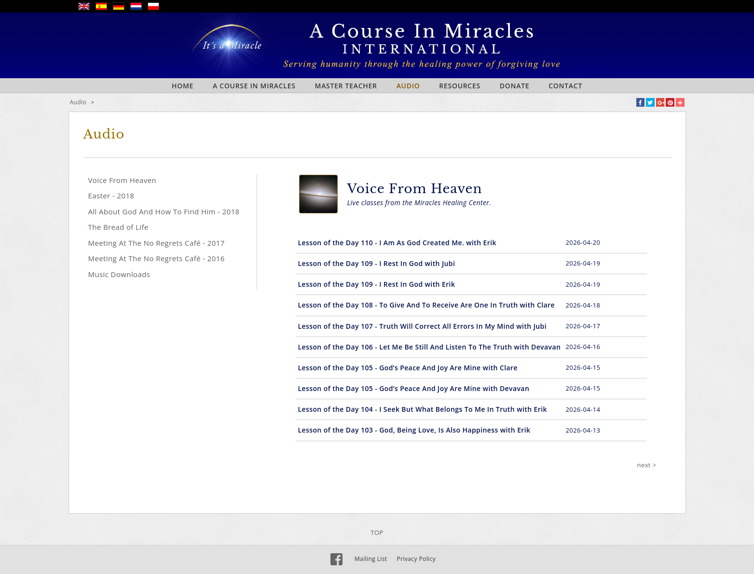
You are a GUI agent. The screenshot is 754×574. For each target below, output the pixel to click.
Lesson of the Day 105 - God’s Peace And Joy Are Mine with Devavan (414, 388)
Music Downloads (119, 274)
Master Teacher (346, 85)
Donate (514, 85)
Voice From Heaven (122, 180)
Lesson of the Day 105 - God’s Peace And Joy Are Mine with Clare (408, 367)
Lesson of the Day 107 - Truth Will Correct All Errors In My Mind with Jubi (422, 326)
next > (647, 465)
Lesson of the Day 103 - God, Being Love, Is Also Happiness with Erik (414, 429)
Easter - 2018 (111, 195)
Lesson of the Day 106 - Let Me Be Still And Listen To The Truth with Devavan (429, 346)
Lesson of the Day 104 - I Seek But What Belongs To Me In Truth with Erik (422, 409)
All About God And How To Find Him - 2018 (164, 211)
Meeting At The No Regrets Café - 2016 (156, 258)
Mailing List (371, 559)
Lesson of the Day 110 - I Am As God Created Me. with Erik (397, 242)
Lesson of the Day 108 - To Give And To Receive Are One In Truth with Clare (426, 304)
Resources (459, 85)
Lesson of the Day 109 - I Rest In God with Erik (376, 284)
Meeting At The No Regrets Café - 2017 (156, 243)
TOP (376, 532)
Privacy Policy (416, 559)
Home (182, 85)
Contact (565, 85)
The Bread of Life (118, 227)
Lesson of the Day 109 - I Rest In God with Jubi (376, 263)
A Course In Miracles (254, 85)
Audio (408, 85)
